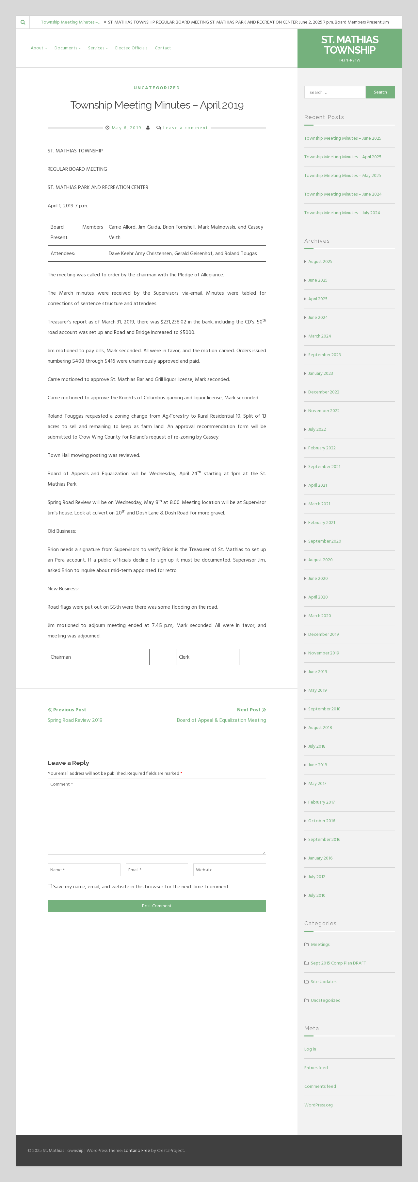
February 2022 (322, 448)
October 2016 (321, 821)
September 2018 (324, 709)
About (37, 48)
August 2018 (320, 727)
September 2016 (324, 839)
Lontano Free (137, 1150)
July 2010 (317, 895)
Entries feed (316, 1067)
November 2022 (324, 410)
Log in (310, 1049)
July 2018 (317, 746)
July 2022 (317, 429)
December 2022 (323, 392)
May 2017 (317, 783)
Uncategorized (157, 88)
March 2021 (319, 504)
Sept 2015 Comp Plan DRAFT (338, 963)
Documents (66, 48)
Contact (163, 48)
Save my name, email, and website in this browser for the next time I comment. (141, 886)
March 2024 (319, 336)
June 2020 (318, 578)
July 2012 (316, 876)
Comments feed (320, 1086)
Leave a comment (185, 127)
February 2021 (321, 522)
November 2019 (323, 653)
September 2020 (324, 541)
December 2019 (323, 634)
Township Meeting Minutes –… (71, 22)
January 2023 (320, 373)
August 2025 (320, 261)
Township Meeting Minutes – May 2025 (342, 175)
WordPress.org (318, 1105)
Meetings (320, 944)
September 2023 (324, 354)
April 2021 (317, 485)
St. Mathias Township (349, 44)
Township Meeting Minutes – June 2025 (342, 138)
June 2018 (317, 765)
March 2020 (319, 615)
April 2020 (318, 597)
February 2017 (321, 802)
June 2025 (318, 280)
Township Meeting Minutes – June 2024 (343, 194)
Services (96, 48)
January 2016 (320, 858)
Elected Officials (131, 48)
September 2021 (324, 466)
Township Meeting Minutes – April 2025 (342, 157)
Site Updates (323, 981)
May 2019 (317, 690)
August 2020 (320, 560)
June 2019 (317, 671)
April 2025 (318, 299)
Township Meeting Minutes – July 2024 (342, 213)
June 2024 (318, 317)
